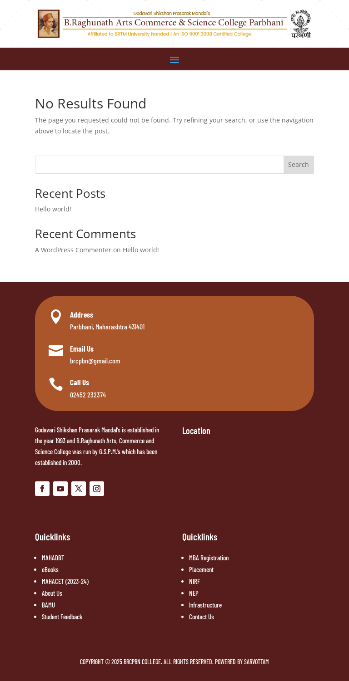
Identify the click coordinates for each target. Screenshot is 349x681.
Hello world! (53, 209)
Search (298, 164)
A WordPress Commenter (73, 249)
